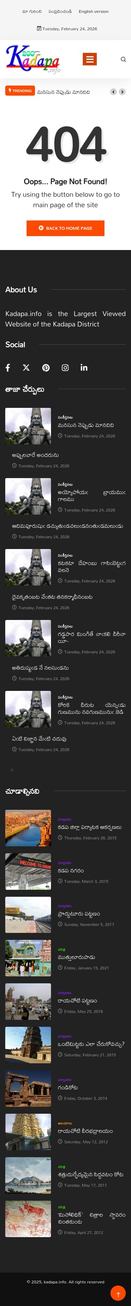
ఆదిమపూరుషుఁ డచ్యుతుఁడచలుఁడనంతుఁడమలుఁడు (67, 525)
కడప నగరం (71, 870)
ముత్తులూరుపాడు (76, 956)
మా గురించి (32, 11)
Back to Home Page (65, 228)
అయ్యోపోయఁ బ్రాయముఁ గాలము (92, 495)
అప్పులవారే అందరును (35, 454)
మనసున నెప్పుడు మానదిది (63, 91)
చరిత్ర (61, 949)
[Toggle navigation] (90, 59)
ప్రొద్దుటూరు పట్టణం (79, 913)
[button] (113, 91)
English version (93, 11)
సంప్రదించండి (60, 11)
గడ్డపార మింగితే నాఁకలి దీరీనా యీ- (92, 637)
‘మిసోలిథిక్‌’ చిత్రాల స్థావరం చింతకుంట (92, 1218)
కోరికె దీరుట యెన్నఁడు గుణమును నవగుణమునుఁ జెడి (92, 708)
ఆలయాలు (65, 1123)
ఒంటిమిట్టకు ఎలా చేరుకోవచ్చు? (91, 1043)
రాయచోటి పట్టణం (77, 1000)
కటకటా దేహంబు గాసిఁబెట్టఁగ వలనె (92, 566)
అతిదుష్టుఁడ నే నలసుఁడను (40, 667)
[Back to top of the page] (118, 1295)
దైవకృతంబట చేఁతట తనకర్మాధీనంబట (52, 596)
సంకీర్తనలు (65, 417)
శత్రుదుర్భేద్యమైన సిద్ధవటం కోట (90, 1174)
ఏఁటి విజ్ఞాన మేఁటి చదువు (39, 738)
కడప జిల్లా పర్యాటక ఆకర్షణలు (90, 826)
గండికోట (68, 1087)
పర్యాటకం (65, 819)
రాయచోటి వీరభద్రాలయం (85, 1130)
